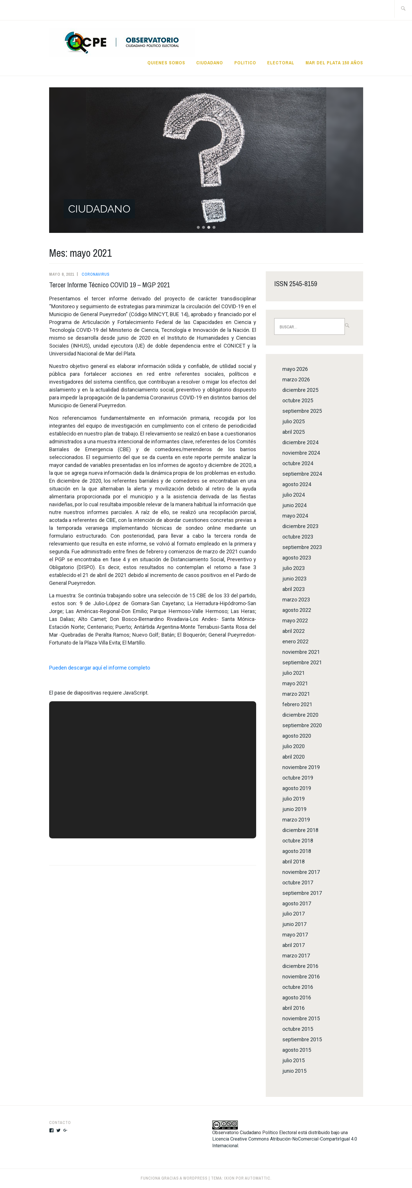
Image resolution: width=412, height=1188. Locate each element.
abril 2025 (293, 432)
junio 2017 (294, 924)
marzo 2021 (296, 694)
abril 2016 (293, 1008)
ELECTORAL (280, 62)
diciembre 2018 (300, 830)
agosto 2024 (296, 484)
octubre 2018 (297, 841)
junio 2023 (294, 579)
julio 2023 (293, 568)
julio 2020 (293, 746)
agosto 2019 (296, 788)
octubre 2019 (297, 778)
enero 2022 (295, 641)
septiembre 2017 (302, 893)
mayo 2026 (295, 369)
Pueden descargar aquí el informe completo (99, 668)
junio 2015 (294, 1071)
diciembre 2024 (300, 442)
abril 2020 (293, 757)
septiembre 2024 (302, 474)
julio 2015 (293, 1060)
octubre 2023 (297, 537)
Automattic (257, 1178)
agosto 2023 (296, 558)
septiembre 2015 (302, 1039)
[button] (206, 160)
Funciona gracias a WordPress (174, 1178)
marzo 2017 (296, 955)
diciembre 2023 (300, 526)
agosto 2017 (296, 903)
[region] (206, 160)
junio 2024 (294, 505)
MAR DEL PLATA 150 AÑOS (334, 62)
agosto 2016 (296, 997)
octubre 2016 (297, 987)
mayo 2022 (295, 620)
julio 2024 (293, 495)
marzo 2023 (296, 599)
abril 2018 (293, 861)
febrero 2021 (297, 704)
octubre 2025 (297, 400)
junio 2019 (294, 809)
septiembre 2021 (302, 662)
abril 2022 (293, 631)
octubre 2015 (297, 1029)
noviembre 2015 (301, 1018)
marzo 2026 (296, 379)
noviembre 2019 (301, 767)
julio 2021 (293, 673)
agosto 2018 (296, 851)
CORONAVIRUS (96, 274)
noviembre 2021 (301, 652)
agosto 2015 (296, 1050)
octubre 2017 (297, 882)
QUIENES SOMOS (166, 62)
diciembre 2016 (300, 966)
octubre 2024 (297, 463)
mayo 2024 (295, 516)
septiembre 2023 (302, 547)
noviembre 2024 (301, 453)
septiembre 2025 (302, 411)
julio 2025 (293, 421)
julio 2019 (293, 799)
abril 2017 (293, 945)
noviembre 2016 (301, 976)
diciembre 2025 (300, 390)
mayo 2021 (295, 683)
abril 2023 (293, 589)
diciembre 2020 (300, 715)
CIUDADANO (209, 62)
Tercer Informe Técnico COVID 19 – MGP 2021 (109, 284)
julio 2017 (293, 914)
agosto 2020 (296, 736)
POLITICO (245, 62)
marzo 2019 (296, 820)
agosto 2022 (296, 610)
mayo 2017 (295, 935)
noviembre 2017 (301, 872)
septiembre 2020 (302, 725)
